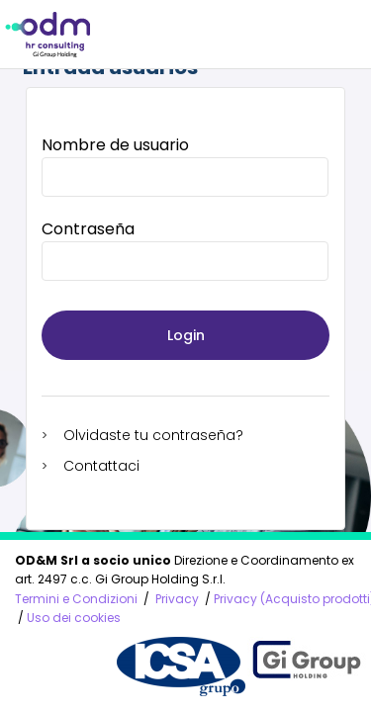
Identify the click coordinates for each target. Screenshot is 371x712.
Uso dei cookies (74, 617)
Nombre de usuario (115, 145)
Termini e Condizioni (76, 598)
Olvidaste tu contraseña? (153, 435)
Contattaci (101, 466)
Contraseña (88, 229)
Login (186, 335)
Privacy (177, 598)
